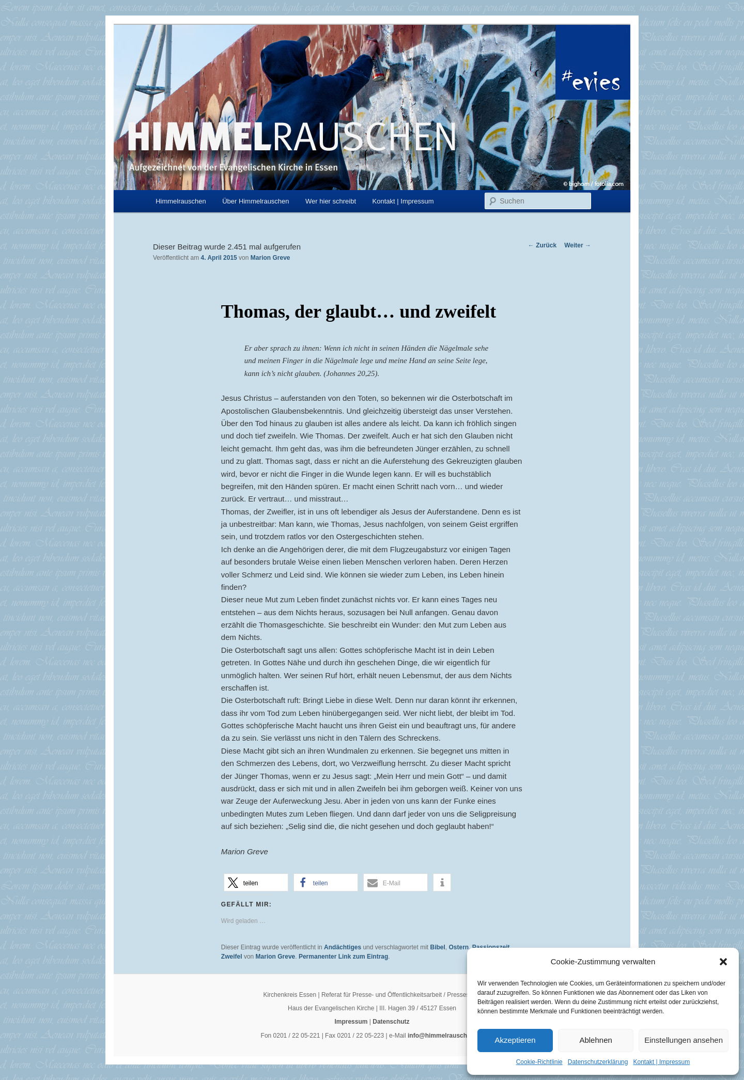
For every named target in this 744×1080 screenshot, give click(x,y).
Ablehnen (595, 1040)
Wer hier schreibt (330, 201)
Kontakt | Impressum (661, 1062)
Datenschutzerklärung (598, 1062)
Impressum (350, 1021)
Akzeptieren (514, 1040)
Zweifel (231, 956)
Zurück (542, 245)
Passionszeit (491, 947)
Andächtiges (342, 947)
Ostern (459, 947)
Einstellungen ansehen (683, 1040)
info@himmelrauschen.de (445, 1035)
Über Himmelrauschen (255, 201)
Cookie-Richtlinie (539, 1062)
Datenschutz (391, 1021)
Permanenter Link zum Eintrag (343, 956)
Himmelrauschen (181, 201)
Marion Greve (270, 257)
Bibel (437, 947)
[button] (723, 962)
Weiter (577, 245)
